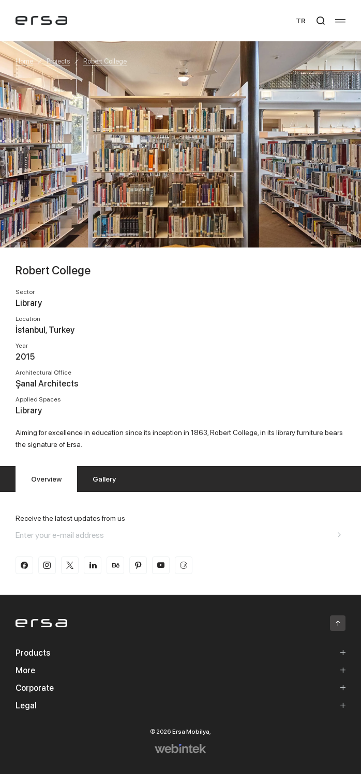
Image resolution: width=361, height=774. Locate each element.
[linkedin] (92, 565)
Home (24, 61)
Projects (58, 61)
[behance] (115, 565)
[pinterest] (138, 565)
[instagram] (47, 565)
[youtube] (161, 565)
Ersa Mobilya (190, 731)
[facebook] (24, 565)
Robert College (105, 61)
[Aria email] (339, 535)
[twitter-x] (70, 565)
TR (301, 20)
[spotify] (183, 565)
